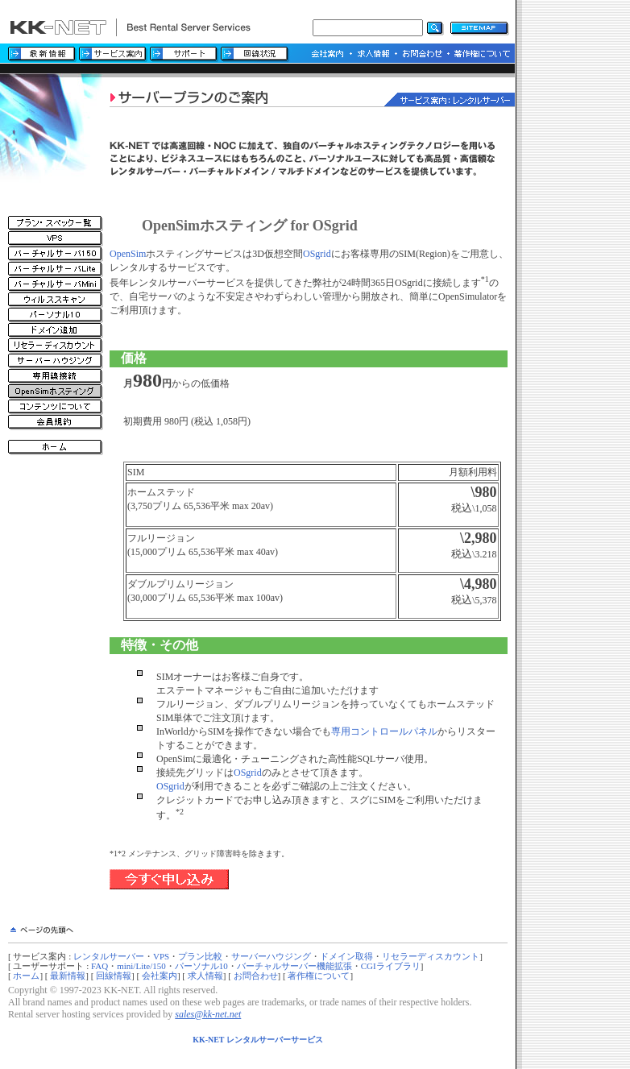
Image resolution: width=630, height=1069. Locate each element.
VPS (161, 956)
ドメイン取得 (346, 956)
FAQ (99, 966)
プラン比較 (200, 956)
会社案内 (159, 975)
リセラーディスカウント (430, 956)
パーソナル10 (201, 966)
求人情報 (205, 975)
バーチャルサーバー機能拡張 (294, 966)
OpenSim (128, 253)
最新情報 (67, 975)
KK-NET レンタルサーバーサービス (258, 1039)
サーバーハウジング (271, 956)
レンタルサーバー (108, 956)
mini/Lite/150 (141, 966)
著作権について (319, 975)
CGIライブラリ (391, 966)
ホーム (26, 975)
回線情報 (113, 975)
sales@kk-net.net (208, 1014)
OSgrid (317, 253)
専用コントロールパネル (384, 731)
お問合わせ (256, 975)
